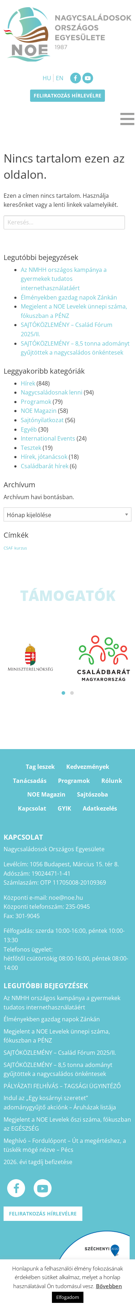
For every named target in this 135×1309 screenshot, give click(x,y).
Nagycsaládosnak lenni (51, 392)
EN (59, 78)
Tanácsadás (30, 781)
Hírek (28, 383)
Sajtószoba (92, 794)
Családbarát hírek (44, 466)
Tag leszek (40, 767)
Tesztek (31, 448)
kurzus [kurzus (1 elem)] (20, 548)
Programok (36, 402)
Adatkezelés (100, 808)
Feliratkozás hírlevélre (67, 95)
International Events (48, 438)
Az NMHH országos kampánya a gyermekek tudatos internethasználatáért (64, 279)
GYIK (64, 808)
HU (47, 78)
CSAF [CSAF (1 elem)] (8, 548)
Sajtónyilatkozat (42, 420)
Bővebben (109, 1286)
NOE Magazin (39, 411)
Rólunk (111, 781)
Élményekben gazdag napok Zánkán (69, 297)
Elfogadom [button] (67, 1297)
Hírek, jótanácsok (44, 457)
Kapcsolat (32, 808)
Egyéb (29, 429)
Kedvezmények (87, 767)
